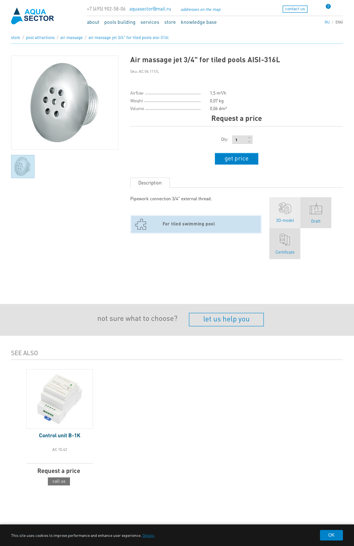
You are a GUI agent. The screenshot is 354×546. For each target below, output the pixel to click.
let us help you (226, 318)
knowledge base (199, 22)
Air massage (71, 37)
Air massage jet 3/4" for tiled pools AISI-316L (128, 37)
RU (327, 21)
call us (59, 481)
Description (150, 183)
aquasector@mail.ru (150, 8)
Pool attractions (40, 37)
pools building (120, 22)
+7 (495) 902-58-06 (106, 8)
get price (237, 158)
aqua (32, 15)
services (149, 22)
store (170, 22)
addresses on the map (200, 9)
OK (331, 535)
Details (148, 535)
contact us (295, 8)
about (93, 22)
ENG (339, 21)
